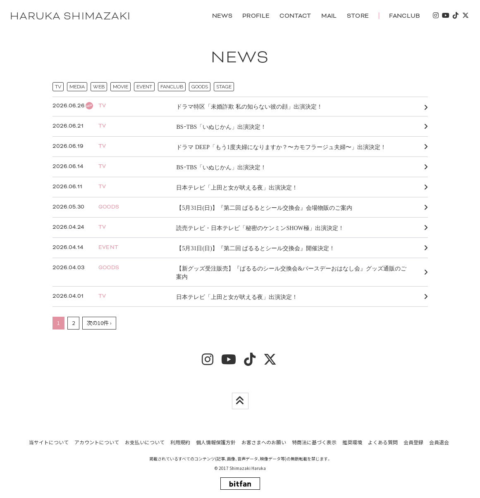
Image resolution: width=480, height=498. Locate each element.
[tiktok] (455, 15)
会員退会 (439, 442)
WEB (99, 87)
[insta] (435, 15)
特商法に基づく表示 (314, 442)
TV (58, 87)
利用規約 (180, 442)
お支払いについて (145, 442)
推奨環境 (352, 442)
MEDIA (77, 87)
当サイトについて (49, 442)
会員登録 (413, 442)
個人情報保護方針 (216, 442)
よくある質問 (383, 442)
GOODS (199, 87)
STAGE (224, 87)
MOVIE (120, 87)
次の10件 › (99, 323)
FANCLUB (171, 87)
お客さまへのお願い (263, 442)
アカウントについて (96, 442)
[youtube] (445, 15)
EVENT (144, 87)
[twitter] (465, 15)
